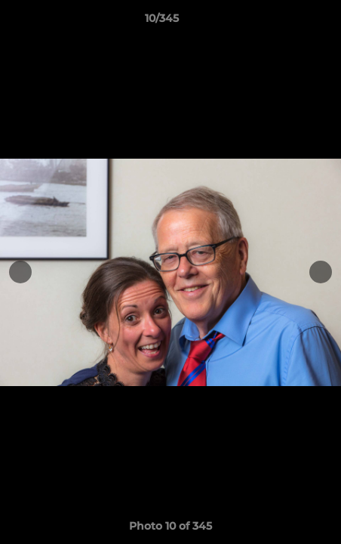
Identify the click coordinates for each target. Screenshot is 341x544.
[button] (287, 22)
